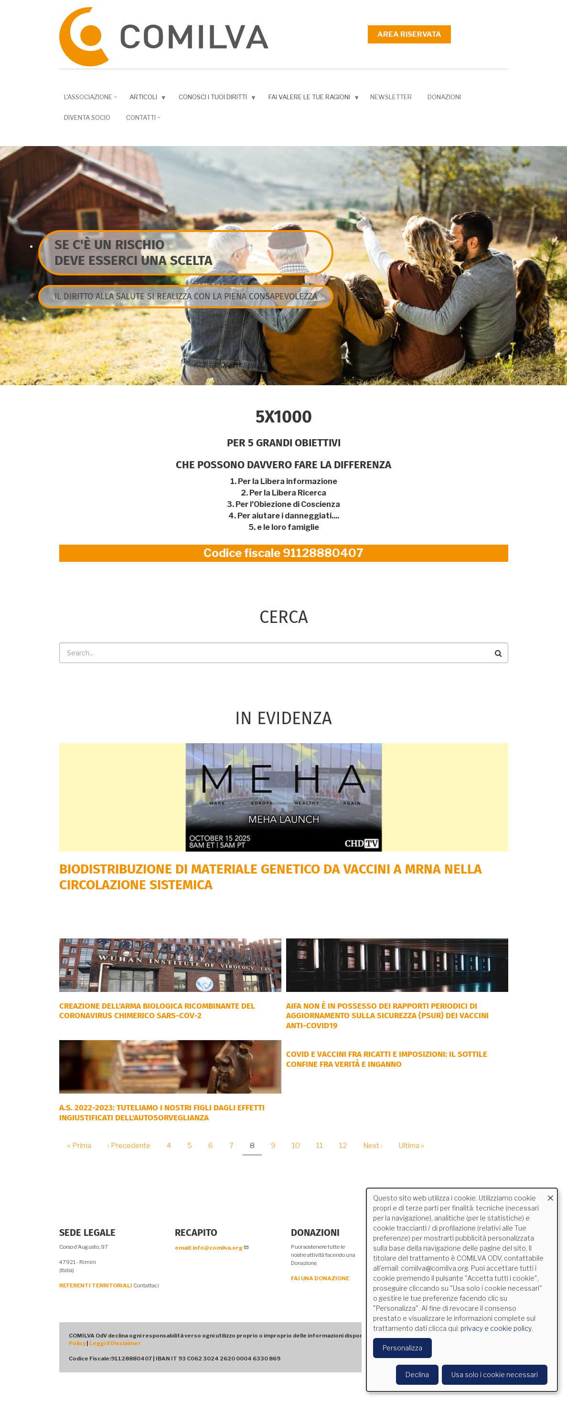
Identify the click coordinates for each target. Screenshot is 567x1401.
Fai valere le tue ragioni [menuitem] (312, 99)
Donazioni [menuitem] (444, 97)
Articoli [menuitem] (146, 99)
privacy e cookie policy (496, 1328)
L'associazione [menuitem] (89, 100)
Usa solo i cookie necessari (494, 1374)
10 (299, 1145)
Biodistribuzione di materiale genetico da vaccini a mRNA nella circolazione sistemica (270, 877)
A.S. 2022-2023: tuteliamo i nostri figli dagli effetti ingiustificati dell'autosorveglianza (162, 1112)
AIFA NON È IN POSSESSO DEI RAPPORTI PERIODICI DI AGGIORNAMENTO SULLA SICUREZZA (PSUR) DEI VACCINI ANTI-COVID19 (387, 1016)
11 (323, 1145)
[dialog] (461, 1289)
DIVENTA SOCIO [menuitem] (87, 117)
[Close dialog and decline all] (550, 1194)
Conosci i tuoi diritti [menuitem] (215, 99)
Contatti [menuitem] (142, 121)
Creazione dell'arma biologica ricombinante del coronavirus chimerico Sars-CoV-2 (157, 1011)
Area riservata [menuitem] (409, 34)
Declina (417, 1374)
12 (346, 1145)
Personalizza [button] (402, 1348)
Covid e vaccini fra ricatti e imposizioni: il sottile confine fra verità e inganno (386, 1059)
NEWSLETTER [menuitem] (391, 97)
